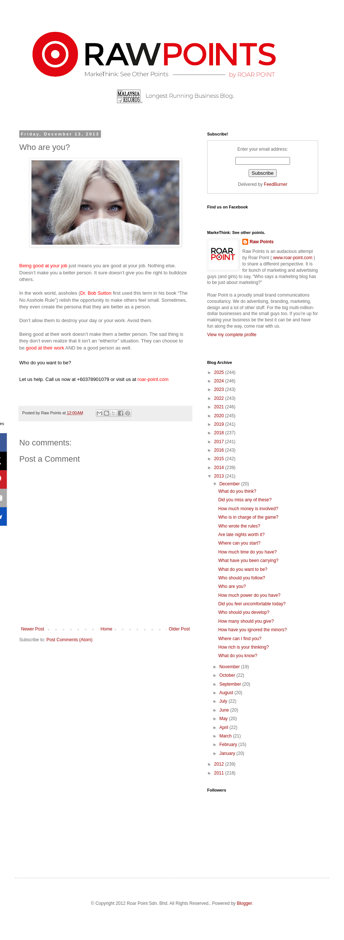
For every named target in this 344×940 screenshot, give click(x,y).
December (230, 483)
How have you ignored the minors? (252, 629)
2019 (219, 424)
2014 (219, 467)
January (227, 753)
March (226, 736)
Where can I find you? (240, 638)
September (230, 684)
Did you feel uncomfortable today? (252, 603)
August (227, 692)
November (230, 666)
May (224, 718)
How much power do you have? (249, 595)
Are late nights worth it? (241, 534)
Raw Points (262, 241)
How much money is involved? (248, 508)
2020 (219, 415)
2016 (219, 450)
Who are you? (232, 586)
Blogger (244, 903)
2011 (219, 773)
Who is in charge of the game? (248, 517)
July (224, 701)
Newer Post (32, 629)
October (227, 675)
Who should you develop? (243, 612)
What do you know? (237, 655)
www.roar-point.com (293, 257)
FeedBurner (275, 184)
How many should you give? (246, 621)
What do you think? (237, 491)
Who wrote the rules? (239, 526)
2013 (219, 476)
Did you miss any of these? (245, 499)
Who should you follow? (241, 578)
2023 (219, 389)
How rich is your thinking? (243, 647)
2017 (219, 441)
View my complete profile (231, 334)
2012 (219, 764)
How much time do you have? (247, 552)
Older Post (179, 629)
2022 (219, 398)
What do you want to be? (242, 569)
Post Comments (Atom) (69, 639)
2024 (219, 381)
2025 (219, 372)
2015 (219, 458)
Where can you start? (239, 543)
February (228, 744)
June (224, 710)
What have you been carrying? (248, 560)
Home (106, 629)
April (224, 727)
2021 (219, 406)
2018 (219, 432)
